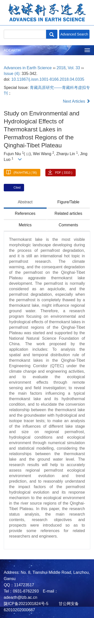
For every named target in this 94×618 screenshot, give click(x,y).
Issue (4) (11, 73)
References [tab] (25, 213)
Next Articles (76, 101)
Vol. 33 (74, 68)
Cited (17, 187)
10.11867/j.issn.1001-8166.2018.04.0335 (47, 79)
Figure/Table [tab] (68, 202)
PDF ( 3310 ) (63, 172)
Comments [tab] (68, 225)
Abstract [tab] (25, 202)
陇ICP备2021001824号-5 (26, 604)
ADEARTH (12, 50)
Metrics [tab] (25, 225)
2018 (61, 68)
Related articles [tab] (68, 213)
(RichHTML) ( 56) (25, 172)
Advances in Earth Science (28, 68)
